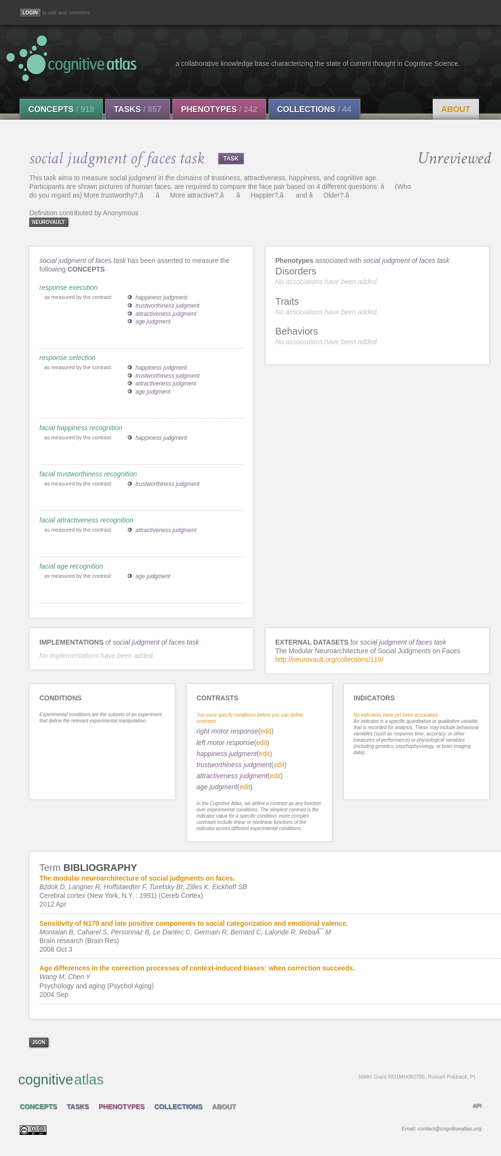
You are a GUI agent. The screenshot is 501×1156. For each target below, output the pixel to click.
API (477, 1105)
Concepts (61, 109)
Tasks (137, 109)
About (455, 109)
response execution (68, 287)
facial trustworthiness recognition (88, 474)
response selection (67, 357)
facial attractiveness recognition (86, 520)
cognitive (247, 1079)
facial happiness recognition (80, 428)
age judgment (153, 321)
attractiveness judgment (165, 314)
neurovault (48, 222)
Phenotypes (219, 109)
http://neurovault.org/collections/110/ (329, 659)
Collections (314, 109)
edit (265, 731)
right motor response (227, 731)
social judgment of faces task (82, 260)
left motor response (225, 742)
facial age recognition (71, 566)
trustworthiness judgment (167, 305)
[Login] (30, 12)
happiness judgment (161, 297)
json (38, 1042)
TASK (231, 158)
